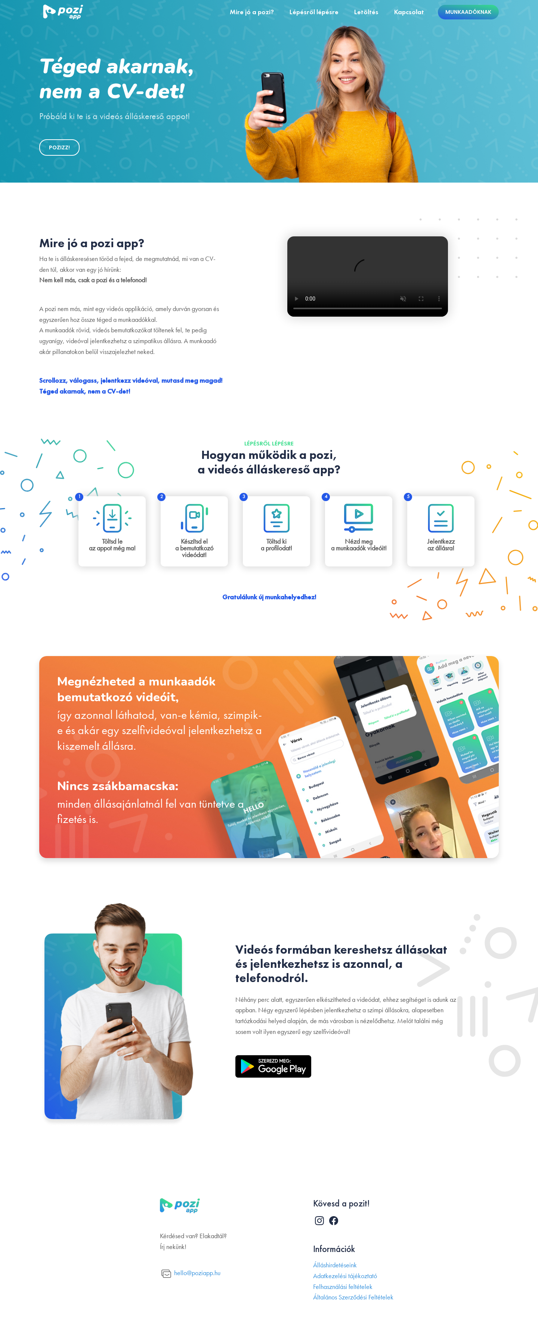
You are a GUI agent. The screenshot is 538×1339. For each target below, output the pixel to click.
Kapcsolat (409, 11)
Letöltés (366, 11)
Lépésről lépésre (314, 11)
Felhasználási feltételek (342, 1287)
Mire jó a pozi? (252, 11)
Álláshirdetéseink (335, 1265)
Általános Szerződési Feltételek (353, 1297)
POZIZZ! (59, 147)
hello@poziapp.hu (190, 1274)
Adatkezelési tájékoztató (345, 1276)
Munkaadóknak (468, 12)
